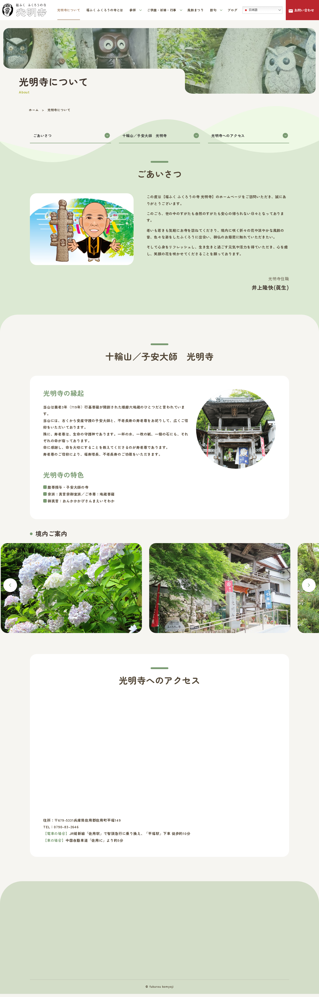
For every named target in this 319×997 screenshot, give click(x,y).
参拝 (133, 10)
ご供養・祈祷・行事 (162, 10)
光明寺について (68, 10)
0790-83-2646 (66, 828)
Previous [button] (10, 587)
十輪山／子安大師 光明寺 (160, 137)
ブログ (232, 10)
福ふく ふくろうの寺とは (104, 10)
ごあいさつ (71, 137)
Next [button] (309, 587)
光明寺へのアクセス (249, 137)
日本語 (250, 10)
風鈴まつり (195, 10)
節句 (214, 10)
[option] (234, 591)
